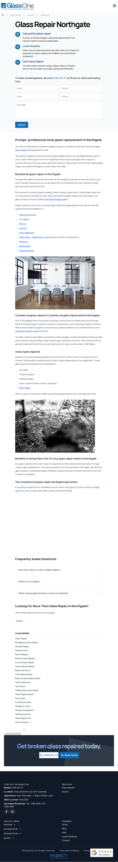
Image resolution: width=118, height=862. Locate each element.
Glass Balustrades (24, 674)
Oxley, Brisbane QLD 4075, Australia (25, 791)
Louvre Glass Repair (24, 662)
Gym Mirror (20, 686)
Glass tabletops (26, 232)
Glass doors (25, 237)
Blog (64, 828)
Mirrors (22, 224)
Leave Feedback (69, 836)
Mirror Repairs (21, 654)
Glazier (19, 620)
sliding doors (38, 237)
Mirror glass (24, 388)
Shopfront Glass (22, 706)
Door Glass (20, 698)
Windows (23, 241)
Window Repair (22, 646)
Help (64, 832)
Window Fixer (21, 650)
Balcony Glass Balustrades (27, 678)
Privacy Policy (90, 850)
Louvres (23, 228)
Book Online (69, 755)
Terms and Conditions (69, 850)
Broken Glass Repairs (25, 658)
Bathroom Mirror (23, 670)
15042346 (16, 799)
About (65, 824)
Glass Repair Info (23, 718)
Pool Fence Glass (23, 702)
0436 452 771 (60, 77)
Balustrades (25, 246)
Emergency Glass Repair (26, 642)
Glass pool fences (27, 215)
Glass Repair (21, 638)
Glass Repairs (68, 787)
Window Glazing (22, 714)
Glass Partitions (22, 682)
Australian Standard (53, 199)
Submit (22, 124)
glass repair (20, 150)
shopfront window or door (27, 331)
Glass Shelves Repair (25, 666)
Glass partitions (26, 250)
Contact (66, 840)
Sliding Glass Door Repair (27, 690)
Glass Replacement (24, 694)
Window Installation (24, 710)
